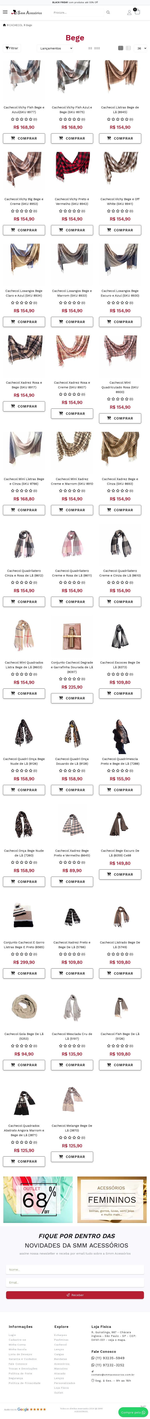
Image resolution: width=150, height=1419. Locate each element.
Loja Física (61, 1387)
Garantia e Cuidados (23, 1359)
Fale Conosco (18, 1364)
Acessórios (62, 1364)
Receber (75, 1295)
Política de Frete (20, 1373)
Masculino (61, 1368)
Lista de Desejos (20, 1354)
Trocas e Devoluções (23, 1368)
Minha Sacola (18, 1349)
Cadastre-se (17, 1339)
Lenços (59, 1349)
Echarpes (60, 1335)
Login (12, 1335)
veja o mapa (116, 1339)
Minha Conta (17, 1344)
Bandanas (60, 1359)
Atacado (60, 1373)
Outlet (58, 1392)
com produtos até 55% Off (75, 2)
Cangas (59, 1354)
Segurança (16, 1378)
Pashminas (61, 1339)
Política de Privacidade (25, 1383)
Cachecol (60, 1344)
